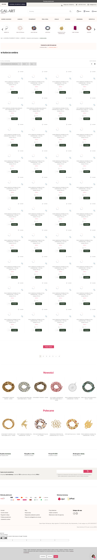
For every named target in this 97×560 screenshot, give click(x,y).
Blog (26, 510)
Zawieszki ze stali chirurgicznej (48, 45)
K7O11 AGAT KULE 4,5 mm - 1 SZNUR (72, 434)
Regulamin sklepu (5, 515)
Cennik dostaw (4, 512)
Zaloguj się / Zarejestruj (67, 4)
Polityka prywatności (6, 517)
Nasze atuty (28, 512)
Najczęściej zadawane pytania (32, 515)
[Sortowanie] (91, 64)
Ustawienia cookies (5, 519)
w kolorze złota (43, 47)
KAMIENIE (6, 19)
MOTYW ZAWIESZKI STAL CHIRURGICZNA (11, 64)
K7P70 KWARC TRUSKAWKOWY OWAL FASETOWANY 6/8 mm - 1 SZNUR (56, 399)
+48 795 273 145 (82, 4)
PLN (80, 11)
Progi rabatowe (52, 510)
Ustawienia (43, 556)
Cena (33, 64)
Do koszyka (14, 92)
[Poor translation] (5, 538)
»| (59, 356)
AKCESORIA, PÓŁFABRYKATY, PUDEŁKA (17, 4)
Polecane (48, 410)
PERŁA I (45, 19)
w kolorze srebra (52, 47)
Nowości (48, 372)
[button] (95, 29)
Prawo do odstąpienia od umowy (33, 517)
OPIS (12, 89)
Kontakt (2, 510)
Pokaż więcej (48, 347)
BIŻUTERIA (4, 4)
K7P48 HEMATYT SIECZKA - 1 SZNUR (40, 397)
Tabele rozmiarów (53, 512)
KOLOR (25, 64)
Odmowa (50, 556)
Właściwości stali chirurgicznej (56, 515)
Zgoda (55, 556)
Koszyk (94, 11)
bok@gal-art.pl (93, 4)
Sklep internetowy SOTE (82, 527)
